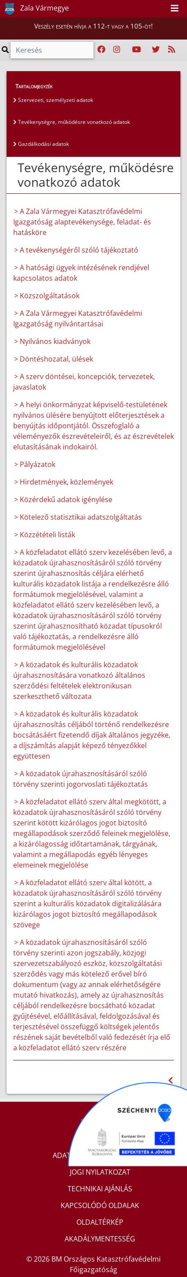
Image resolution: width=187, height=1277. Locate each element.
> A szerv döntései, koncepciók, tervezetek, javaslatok (84, 382)
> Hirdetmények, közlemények (63, 482)
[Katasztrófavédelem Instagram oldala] (116, 49)
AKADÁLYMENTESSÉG (100, 1239)
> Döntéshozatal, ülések (53, 359)
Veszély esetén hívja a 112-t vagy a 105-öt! (93, 26)
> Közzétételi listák (44, 534)
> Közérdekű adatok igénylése (63, 499)
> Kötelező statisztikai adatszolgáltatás (78, 517)
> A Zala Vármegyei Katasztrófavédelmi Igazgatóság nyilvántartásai (77, 318)
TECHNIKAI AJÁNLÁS (100, 1189)
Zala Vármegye (35, 9)
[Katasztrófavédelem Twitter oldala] (156, 49)
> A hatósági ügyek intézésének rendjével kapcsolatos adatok (81, 273)
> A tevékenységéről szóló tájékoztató (76, 250)
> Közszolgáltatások (46, 295)
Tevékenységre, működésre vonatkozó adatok (71, 122)
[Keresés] (52, 50)
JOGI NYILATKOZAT (100, 1172)
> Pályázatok (34, 464)
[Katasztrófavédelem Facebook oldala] (101, 49)
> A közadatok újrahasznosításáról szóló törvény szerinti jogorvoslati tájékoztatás (80, 779)
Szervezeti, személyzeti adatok (53, 100)
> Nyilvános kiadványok (52, 341)
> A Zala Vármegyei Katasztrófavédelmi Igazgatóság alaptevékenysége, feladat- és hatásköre (82, 221)
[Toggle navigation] (174, 9)
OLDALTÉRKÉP (99, 1222)
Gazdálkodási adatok (41, 144)
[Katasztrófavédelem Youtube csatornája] (136, 49)
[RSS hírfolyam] (171, 49)
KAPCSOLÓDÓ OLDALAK (100, 1205)
